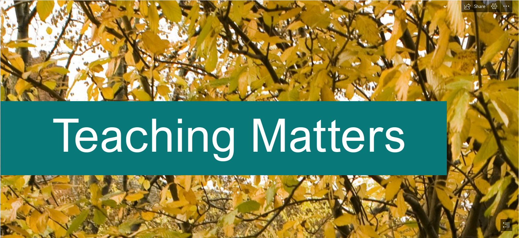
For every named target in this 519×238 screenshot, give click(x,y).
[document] (259, 119)
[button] (474, 6)
